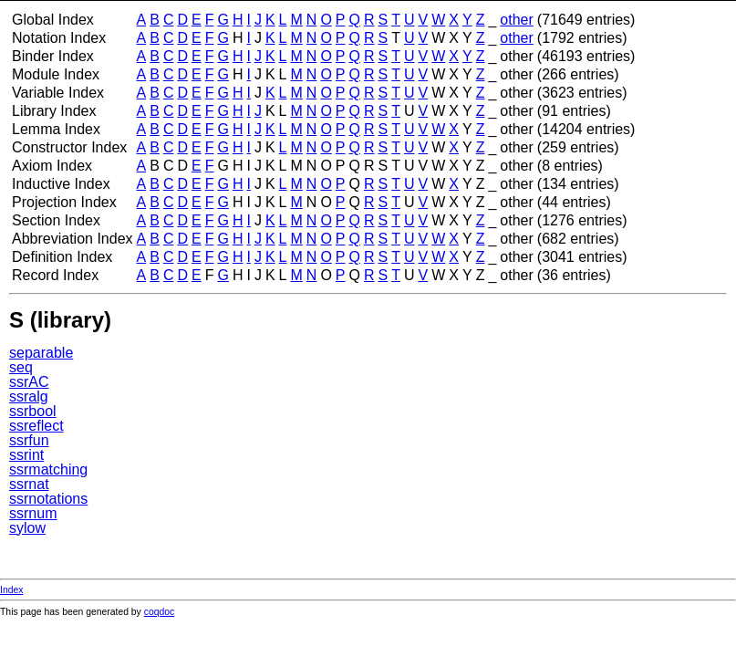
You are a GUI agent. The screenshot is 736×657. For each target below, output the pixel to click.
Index (11, 590)
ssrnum (33, 513)
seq (21, 367)
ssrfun (29, 440)
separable (41, 352)
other (516, 19)
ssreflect (36, 425)
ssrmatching (48, 469)
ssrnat (29, 484)
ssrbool (33, 411)
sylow (27, 528)
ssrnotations (48, 498)
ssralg (28, 396)
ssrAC (29, 382)
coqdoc (159, 612)
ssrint (26, 455)
